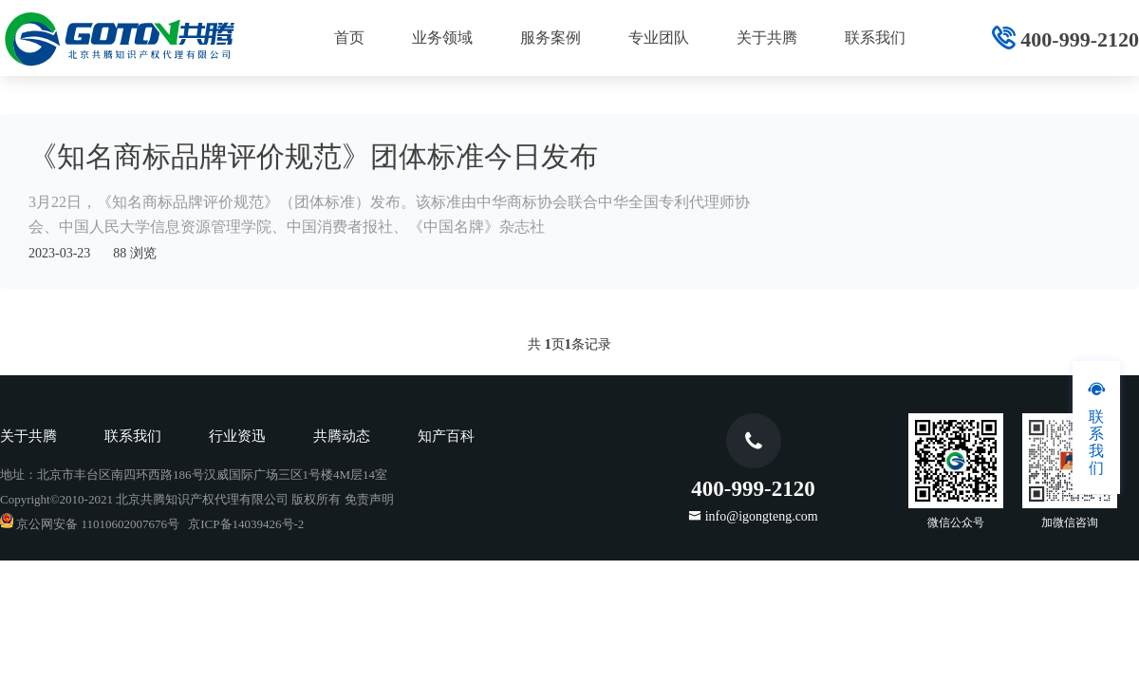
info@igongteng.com (761, 515)
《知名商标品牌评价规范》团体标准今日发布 (313, 156)
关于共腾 (767, 37)
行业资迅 (237, 436)
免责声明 (369, 499)
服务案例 (550, 37)
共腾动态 (341, 436)
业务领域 (442, 37)
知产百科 (446, 436)
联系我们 (875, 37)
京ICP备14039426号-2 (246, 524)
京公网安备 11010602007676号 (89, 524)
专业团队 (658, 37)
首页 (349, 37)
